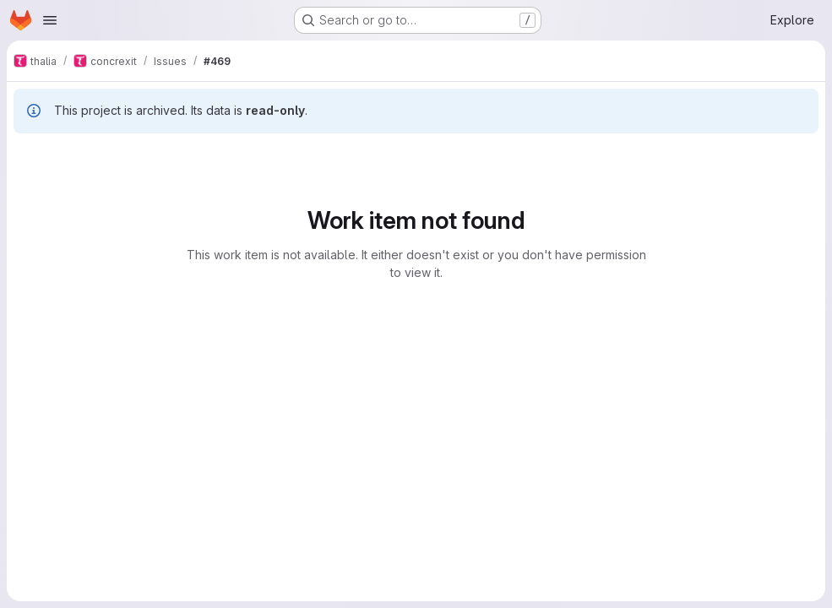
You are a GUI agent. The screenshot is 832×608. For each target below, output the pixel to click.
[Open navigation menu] (49, 20)
